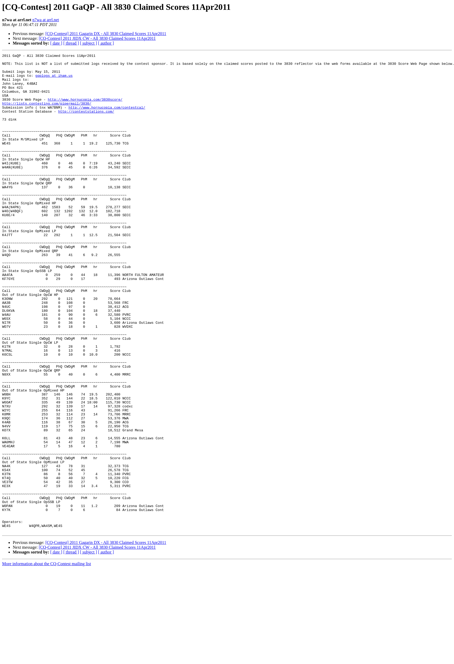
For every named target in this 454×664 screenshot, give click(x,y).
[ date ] (56, 43)
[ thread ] (71, 43)
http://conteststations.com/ (86, 123)
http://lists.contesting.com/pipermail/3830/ (46, 113)
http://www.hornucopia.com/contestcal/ (107, 118)
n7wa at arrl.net (45, 20)
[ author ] (106, 43)
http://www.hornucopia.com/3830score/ (85, 109)
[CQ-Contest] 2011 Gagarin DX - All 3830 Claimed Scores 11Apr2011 (105, 33)
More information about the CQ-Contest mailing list (46, 659)
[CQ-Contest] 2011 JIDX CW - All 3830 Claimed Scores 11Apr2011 (97, 38)
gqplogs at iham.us (54, 80)
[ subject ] (88, 43)
